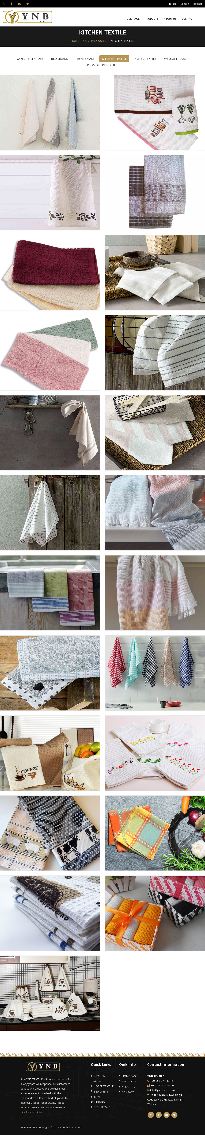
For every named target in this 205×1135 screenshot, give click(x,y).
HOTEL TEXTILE (104, 1086)
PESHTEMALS (102, 1107)
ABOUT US (170, 18)
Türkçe (172, 3)
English (185, 3)
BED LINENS (101, 1091)
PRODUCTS (151, 18)
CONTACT (188, 18)
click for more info (31, 1112)
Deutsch (197, 3)
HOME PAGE (132, 18)
